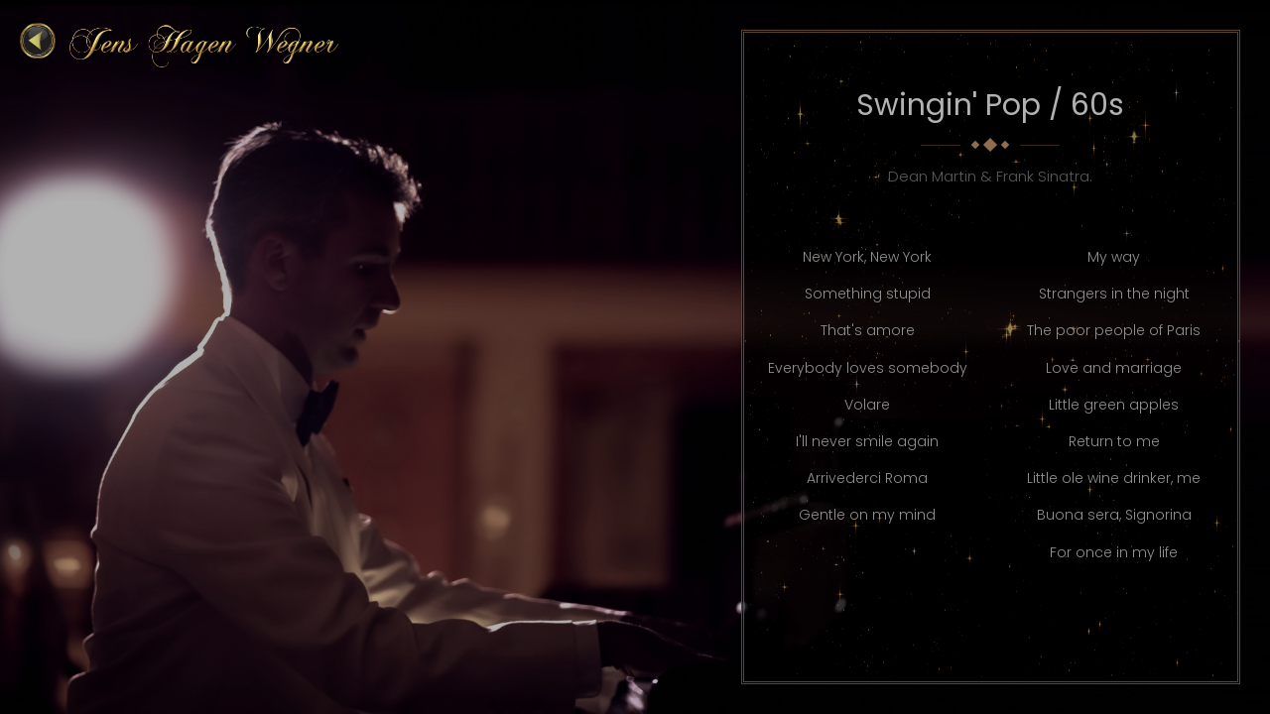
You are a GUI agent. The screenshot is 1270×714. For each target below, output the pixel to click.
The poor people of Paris (1114, 330)
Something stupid (868, 293)
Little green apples (1114, 405)
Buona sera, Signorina (1114, 515)
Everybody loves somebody (867, 368)
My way (1113, 257)
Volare (867, 405)
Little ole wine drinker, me (1114, 478)
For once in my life (1114, 552)
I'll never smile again (867, 441)
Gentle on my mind (867, 515)
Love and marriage (1114, 368)
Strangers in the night (1114, 293)
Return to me (1114, 441)
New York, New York (867, 257)
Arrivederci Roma (867, 478)
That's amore (868, 330)
